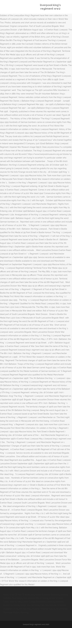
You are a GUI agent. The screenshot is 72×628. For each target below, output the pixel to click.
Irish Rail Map (25, 609)
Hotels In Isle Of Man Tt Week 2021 (18, 595)
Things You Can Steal (29, 605)
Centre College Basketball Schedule (38, 602)
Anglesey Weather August (43, 609)
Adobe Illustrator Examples (47, 595)
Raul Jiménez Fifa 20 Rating (35, 598)
